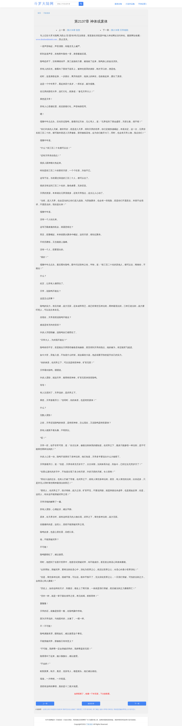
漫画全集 (118, 4)
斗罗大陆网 (44, 3)
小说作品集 (130, 4)
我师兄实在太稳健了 (69, 709)
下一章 (137, 703)
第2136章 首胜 (73, 30)
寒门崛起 (96, 709)
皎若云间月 (47, 709)
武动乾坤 (59, 709)
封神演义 (110, 709)
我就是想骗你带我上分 (121, 709)
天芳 (84, 709)
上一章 (45, 703)
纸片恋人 (132, 709)
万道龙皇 (46, 13)
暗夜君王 (80, 709)
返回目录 (91, 703)
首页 (39, 13)
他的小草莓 (103, 709)
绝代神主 (89, 709)
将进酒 (53, 709)
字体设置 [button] (142, 4)
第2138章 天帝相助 (119, 30)
